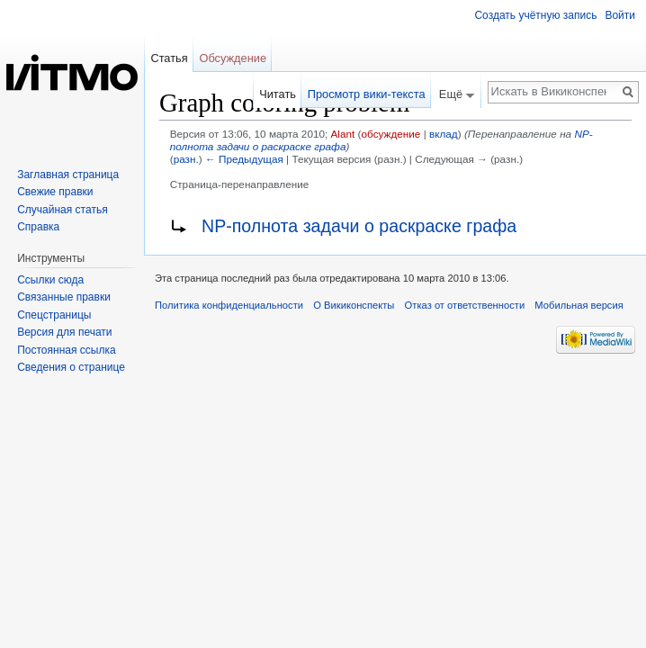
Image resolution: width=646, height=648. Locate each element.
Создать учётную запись (535, 15)
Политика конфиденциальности (229, 305)
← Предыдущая (244, 159)
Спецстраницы (54, 315)
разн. (186, 159)
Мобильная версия (578, 305)
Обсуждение (232, 58)
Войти (620, 15)
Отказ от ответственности (465, 305)
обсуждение (391, 134)
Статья (168, 58)
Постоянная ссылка (66, 350)
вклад (443, 134)
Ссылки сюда (50, 280)
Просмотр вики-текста (367, 94)
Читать (277, 94)
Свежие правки (55, 191)
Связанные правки (64, 297)
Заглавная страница (68, 174)
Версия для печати (64, 332)
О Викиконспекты (353, 305)
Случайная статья (62, 209)
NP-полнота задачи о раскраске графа (359, 226)
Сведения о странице (71, 367)
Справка (38, 226)
